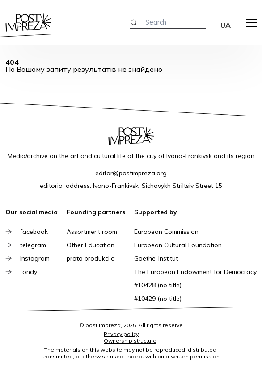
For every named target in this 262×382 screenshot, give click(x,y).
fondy (29, 272)
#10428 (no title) (158, 285)
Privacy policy (121, 334)
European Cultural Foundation (178, 245)
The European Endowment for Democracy (195, 272)
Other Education (90, 245)
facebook (34, 231)
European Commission (166, 232)
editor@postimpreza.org (131, 173)
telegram (33, 245)
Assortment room (92, 232)
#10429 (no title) (158, 299)
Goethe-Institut (156, 258)
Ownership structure (130, 340)
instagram (35, 258)
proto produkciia (91, 258)
